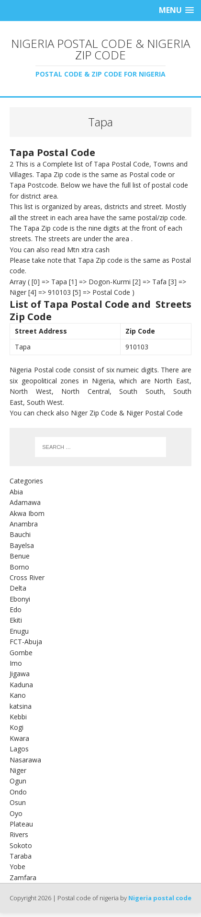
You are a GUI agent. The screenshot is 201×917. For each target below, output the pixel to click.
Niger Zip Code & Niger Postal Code (127, 412)
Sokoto (21, 845)
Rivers (19, 834)
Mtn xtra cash (88, 249)
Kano (18, 695)
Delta (18, 588)
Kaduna (21, 684)
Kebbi (18, 716)
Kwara (19, 738)
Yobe (17, 866)
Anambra (24, 523)
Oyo (16, 813)
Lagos (19, 748)
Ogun (18, 780)
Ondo (18, 791)
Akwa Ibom (27, 513)
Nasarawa (25, 759)
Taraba (21, 856)
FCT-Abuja (26, 641)
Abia (16, 491)
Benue (20, 555)
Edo (16, 609)
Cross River (27, 577)
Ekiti (16, 620)
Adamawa (25, 502)
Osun (18, 802)
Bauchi (20, 534)
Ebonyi (20, 599)
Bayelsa (22, 545)
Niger (18, 770)
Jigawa (20, 673)
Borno (19, 566)
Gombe (21, 652)
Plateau (21, 823)
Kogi (16, 727)
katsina (21, 706)
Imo (16, 663)
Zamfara (23, 877)
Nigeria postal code (159, 898)
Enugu (19, 631)
